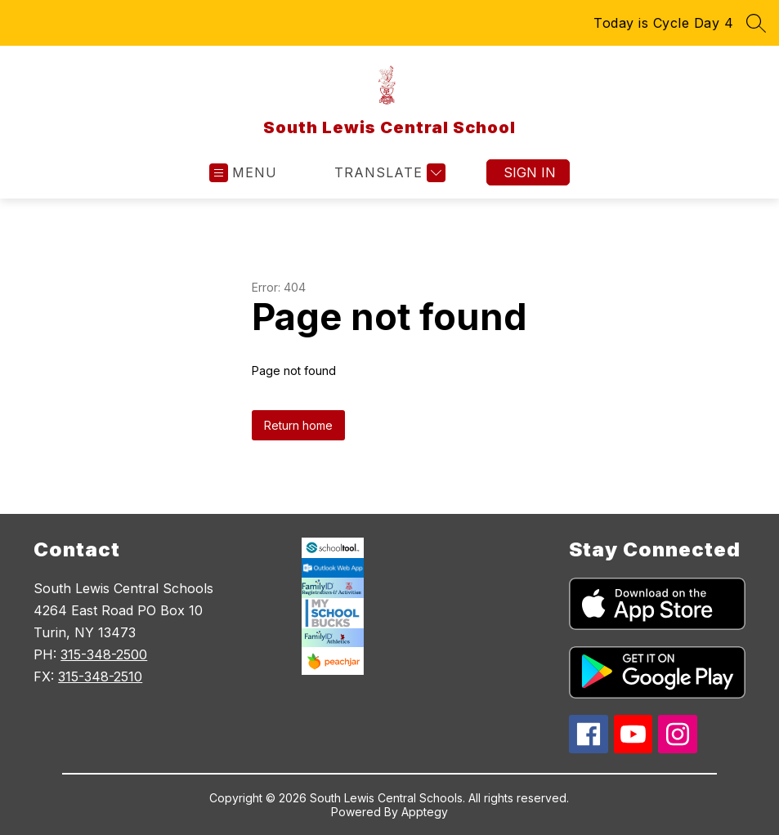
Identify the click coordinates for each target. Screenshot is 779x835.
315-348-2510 (100, 676)
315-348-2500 (103, 654)
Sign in (530, 172)
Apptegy (424, 812)
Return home (298, 425)
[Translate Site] (387, 173)
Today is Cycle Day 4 (663, 23)
